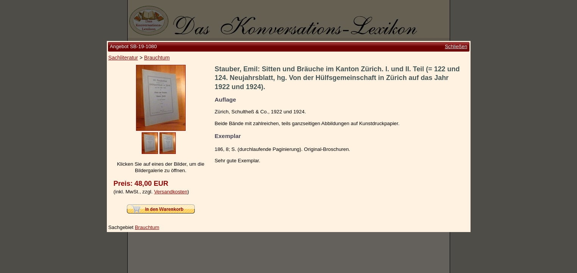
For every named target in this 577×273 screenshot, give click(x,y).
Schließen (456, 46)
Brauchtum (157, 58)
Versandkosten (171, 192)
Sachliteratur (123, 58)
